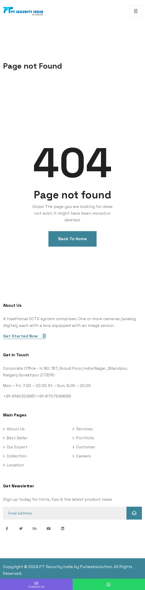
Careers (83, 456)
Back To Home (72, 238)
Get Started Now (24, 336)
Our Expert (17, 447)
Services (84, 429)
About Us (16, 429)
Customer (85, 447)
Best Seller (17, 438)
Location (15, 465)
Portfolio (85, 438)
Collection (17, 456)
